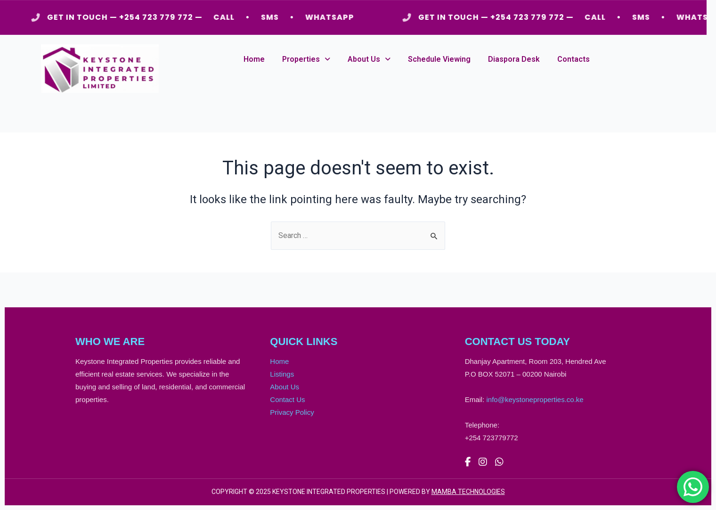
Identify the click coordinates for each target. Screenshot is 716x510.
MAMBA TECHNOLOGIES (468, 491)
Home (254, 59)
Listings (282, 374)
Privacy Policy (292, 412)
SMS (272, 17)
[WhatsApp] (499, 462)
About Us (369, 59)
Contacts (573, 59)
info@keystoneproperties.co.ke (535, 399)
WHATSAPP (332, 17)
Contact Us (287, 399)
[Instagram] (483, 462)
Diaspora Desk (514, 59)
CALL (226, 17)
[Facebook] (468, 462)
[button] (306, 59)
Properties (306, 59)
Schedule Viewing (439, 59)
